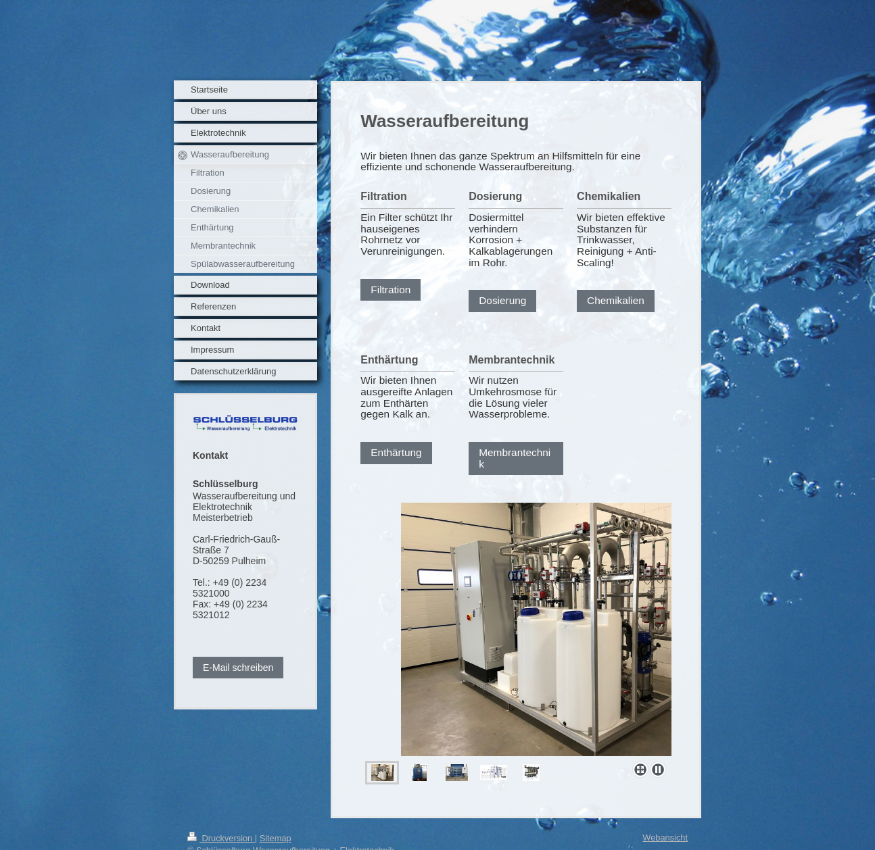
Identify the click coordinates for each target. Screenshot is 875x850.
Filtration (390, 289)
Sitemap (275, 838)
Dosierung (502, 300)
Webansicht (665, 837)
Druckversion (221, 838)
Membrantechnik (514, 458)
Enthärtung (396, 452)
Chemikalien (615, 300)
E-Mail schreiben (238, 667)
